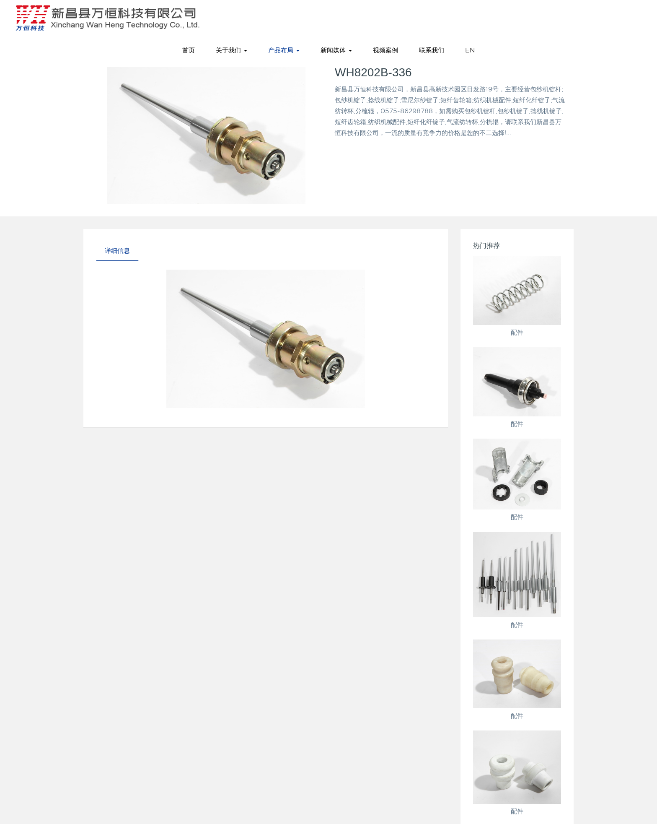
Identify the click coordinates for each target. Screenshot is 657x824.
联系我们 (431, 50)
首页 (188, 50)
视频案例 (385, 50)
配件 (517, 332)
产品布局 (284, 50)
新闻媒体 (336, 50)
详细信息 (117, 251)
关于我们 (231, 50)
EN (470, 50)
